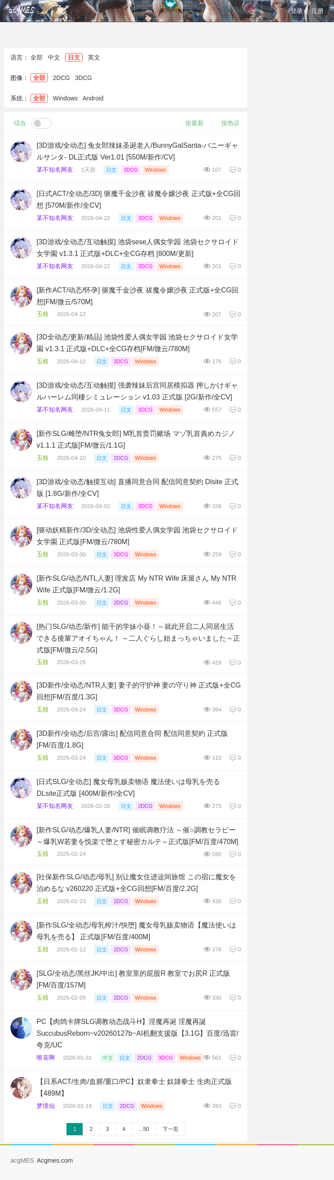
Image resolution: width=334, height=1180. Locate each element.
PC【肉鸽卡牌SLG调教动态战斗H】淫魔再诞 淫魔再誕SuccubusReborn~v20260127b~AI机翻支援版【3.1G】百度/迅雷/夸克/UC (137, 1033)
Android (93, 98)
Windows (65, 98)
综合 (20, 123)
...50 (144, 1129)
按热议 (230, 123)
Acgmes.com (55, 1160)
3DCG (83, 77)
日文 (74, 57)
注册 (317, 10)
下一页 (170, 1129)
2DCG (61, 77)
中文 (54, 57)
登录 (297, 10)
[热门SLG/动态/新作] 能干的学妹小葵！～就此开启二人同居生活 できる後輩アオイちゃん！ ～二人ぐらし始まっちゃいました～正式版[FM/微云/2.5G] (138, 638)
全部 (36, 57)
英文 (94, 57)
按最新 (194, 123)
